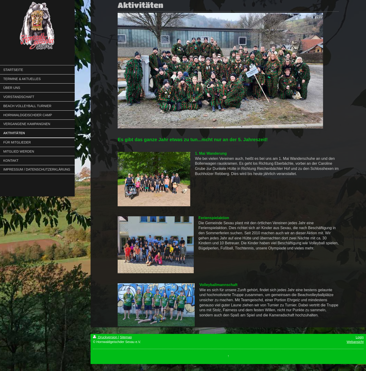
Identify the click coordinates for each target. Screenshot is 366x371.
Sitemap (126, 337)
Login (360, 337)
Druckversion (105, 337)
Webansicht (355, 342)
